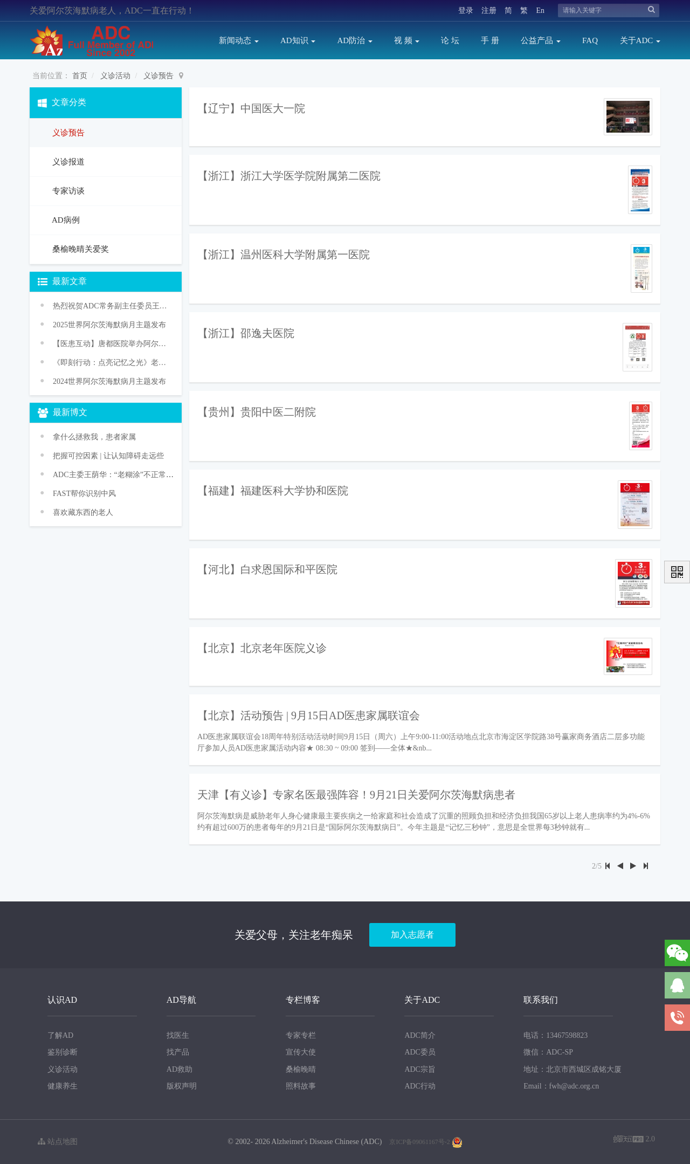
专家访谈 (67, 191)
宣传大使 (301, 1052)
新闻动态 (239, 40)
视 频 (407, 40)
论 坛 (450, 40)
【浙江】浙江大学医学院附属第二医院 (289, 176)
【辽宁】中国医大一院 (251, 108)
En (540, 10)
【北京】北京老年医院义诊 (262, 648)
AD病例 (65, 220)
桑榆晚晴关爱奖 (79, 249)
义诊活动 (115, 76)
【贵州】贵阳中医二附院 (256, 412)
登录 (465, 10)
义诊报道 (67, 161)
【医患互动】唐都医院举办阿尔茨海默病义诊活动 (110, 344)
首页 (79, 76)
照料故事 (301, 1086)
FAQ (590, 40)
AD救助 (179, 1069)
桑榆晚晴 (301, 1069)
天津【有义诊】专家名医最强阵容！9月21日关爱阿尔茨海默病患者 (356, 795)
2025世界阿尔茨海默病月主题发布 (109, 325)
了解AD (60, 1035)
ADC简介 (420, 1035)
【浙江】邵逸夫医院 (245, 333)
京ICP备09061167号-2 (419, 1142)
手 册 (490, 40)
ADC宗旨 (420, 1069)
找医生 (178, 1035)
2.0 (634, 1140)
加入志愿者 (412, 934)
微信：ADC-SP (548, 1052)
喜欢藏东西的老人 (83, 512)
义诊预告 (158, 76)
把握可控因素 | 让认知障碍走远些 (108, 456)
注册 (488, 10)
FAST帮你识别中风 (84, 494)
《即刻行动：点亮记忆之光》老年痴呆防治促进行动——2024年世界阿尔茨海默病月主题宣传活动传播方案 (110, 363)
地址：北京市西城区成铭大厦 (572, 1069)
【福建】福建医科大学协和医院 (272, 491)
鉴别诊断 (62, 1052)
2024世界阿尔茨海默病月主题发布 (109, 381)
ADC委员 (420, 1052)
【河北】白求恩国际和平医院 (267, 569)
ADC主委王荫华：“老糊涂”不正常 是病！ (122, 475)
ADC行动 (420, 1086)
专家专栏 (301, 1035)
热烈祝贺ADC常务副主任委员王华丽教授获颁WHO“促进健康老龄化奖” (110, 306)
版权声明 (182, 1086)
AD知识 (297, 40)
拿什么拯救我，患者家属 (94, 437)
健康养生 (62, 1086)
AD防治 (354, 40)
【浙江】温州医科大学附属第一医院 (283, 254)
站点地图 (58, 1142)
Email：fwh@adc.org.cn (561, 1086)
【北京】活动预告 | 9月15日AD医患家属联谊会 (308, 715)
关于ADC (640, 40)
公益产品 (541, 40)
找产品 (178, 1052)
